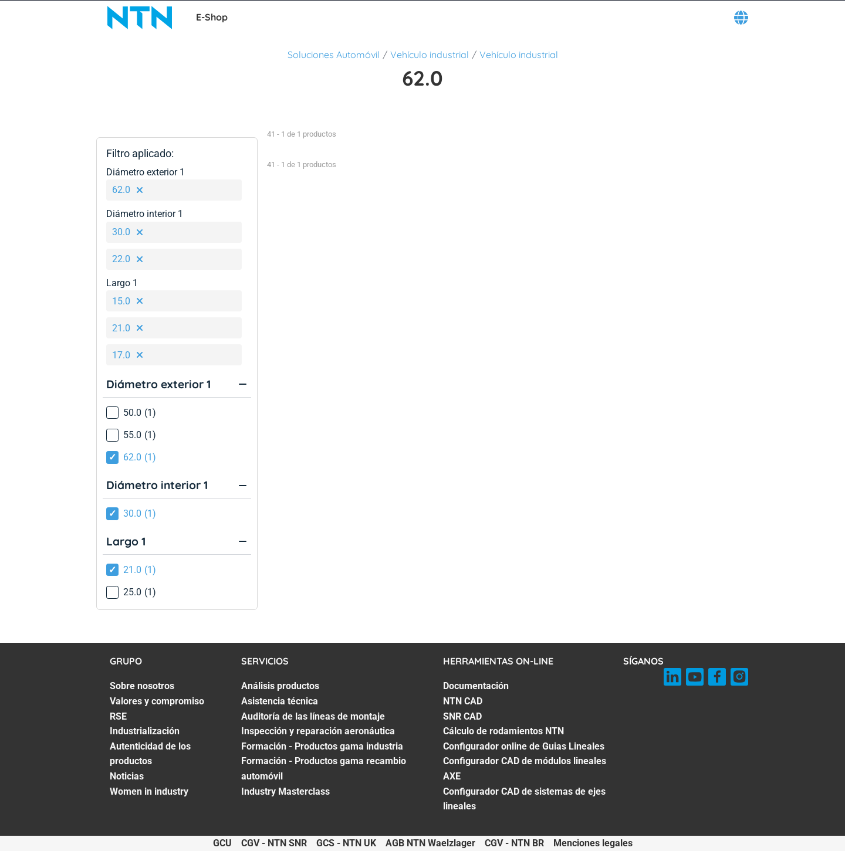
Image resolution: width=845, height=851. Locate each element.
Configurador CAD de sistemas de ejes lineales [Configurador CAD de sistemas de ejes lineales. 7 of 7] (524, 799)
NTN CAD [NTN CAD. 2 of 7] (462, 701)
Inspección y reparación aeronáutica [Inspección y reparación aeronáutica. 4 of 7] (318, 731)
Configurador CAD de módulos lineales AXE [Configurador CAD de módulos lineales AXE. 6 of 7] (524, 768)
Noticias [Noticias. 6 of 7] (127, 776)
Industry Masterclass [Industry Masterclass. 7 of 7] (285, 791)
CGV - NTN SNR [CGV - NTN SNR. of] (274, 843)
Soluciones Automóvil (334, 54)
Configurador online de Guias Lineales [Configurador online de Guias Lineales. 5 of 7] (523, 746)
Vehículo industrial (429, 54)
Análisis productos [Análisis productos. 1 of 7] (280, 685)
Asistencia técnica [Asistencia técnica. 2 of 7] (279, 701)
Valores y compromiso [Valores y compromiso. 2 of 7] (157, 701)
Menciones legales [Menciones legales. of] (593, 843)
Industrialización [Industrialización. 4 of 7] (145, 731)
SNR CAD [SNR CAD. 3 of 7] (462, 716)
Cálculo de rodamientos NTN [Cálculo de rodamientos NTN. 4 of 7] (503, 731)
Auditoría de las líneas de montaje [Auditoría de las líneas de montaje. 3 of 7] (313, 716)
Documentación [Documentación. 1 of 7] (476, 685)
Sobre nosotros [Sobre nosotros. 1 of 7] (142, 685)
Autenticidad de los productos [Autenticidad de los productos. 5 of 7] (150, 754)
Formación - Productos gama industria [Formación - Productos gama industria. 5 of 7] (322, 746)
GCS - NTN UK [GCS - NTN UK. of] (346, 843)
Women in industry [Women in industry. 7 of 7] (149, 791)
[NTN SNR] (140, 17)
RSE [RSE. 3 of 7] (118, 716)
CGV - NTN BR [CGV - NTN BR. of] (514, 843)
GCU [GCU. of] (222, 843)
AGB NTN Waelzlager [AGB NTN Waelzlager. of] (430, 843)
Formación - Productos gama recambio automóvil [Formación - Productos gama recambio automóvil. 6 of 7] (323, 768)
